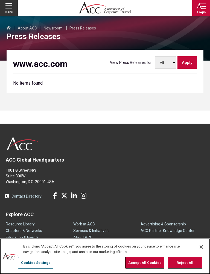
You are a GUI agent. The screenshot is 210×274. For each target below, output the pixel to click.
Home (9, 28)
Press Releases (82, 28)
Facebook (54, 195)
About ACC (27, 28)
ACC (23, 143)
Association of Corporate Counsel (105, 8)
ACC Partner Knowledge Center (168, 230)
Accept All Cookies (144, 263)
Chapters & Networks (24, 230)
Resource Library (20, 224)
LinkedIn (73, 195)
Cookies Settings (35, 263)
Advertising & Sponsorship (163, 224)
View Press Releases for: (131, 62)
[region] (105, 256)
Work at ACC (84, 224)
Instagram (83, 195)
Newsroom (53, 28)
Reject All (185, 263)
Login (201, 12)
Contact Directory (26, 196)
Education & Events (22, 237)
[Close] (201, 247)
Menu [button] (9, 12)
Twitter (64, 195)
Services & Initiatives (91, 230)
